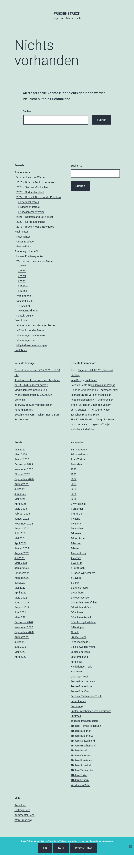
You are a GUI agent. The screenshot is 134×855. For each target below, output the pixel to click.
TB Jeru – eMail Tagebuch (86, 725)
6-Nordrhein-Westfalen (84, 602)
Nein (61, 848)
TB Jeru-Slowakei (81, 765)
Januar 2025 (21, 518)
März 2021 (20, 617)
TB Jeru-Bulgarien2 (82, 735)
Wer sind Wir (23, 295)
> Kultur (22, 290)
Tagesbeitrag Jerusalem (85, 720)
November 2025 (23, 469)
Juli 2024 (19, 533)
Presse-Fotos (24, 246)
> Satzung (24, 305)
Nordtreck (76, 671)
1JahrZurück (78, 459)
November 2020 (23, 627)
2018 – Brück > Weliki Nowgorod (35, 226)
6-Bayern (76, 577)
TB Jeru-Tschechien (82, 770)
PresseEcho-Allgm (81, 686)
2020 (73, 469)
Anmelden (20, 805)
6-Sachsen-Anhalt (81, 617)
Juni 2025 (20, 493)
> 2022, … (23, 285)
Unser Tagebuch (25, 241)
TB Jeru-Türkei (79, 775)
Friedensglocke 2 (80, 641)
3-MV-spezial (78, 503)
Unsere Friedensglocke (29, 256)
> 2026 (22, 266)
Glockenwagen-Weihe (83, 646)
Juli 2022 (19, 582)
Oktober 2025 (22, 474)
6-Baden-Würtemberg (83, 572)
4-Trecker (76, 543)
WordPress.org (23, 820)
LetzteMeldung (79, 656)
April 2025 (20, 503)
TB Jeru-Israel (79, 750)
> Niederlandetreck (29, 206)
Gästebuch (20, 350)
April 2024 (20, 543)
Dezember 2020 (23, 622)
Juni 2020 (20, 646)
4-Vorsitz (76, 558)
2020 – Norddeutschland (30, 221)
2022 (73, 479)
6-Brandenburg (79, 587)
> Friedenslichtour (28, 202)
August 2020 (21, 637)
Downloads (20, 320)
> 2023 (22, 280)
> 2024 (22, 276)
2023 (73, 484)
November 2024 (23, 523)
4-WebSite (76, 562)
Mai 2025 (19, 498)
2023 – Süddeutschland (30, 192)
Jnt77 (74, 409)
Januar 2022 (21, 602)
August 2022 (21, 577)
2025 (73, 493)
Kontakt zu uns (25, 315)
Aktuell (75, 632)
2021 (73, 474)
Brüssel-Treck (78, 637)
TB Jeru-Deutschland (83, 740)
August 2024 (21, 528)
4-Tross (75, 548)
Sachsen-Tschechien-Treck (86, 696)
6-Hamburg (77, 592)
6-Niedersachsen (80, 597)
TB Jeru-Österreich (81, 755)
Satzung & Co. (24, 300)
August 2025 (21, 484)
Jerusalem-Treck (80, 651)
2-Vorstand (77, 464)
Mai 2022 (19, 587)
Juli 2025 (19, 488)
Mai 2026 (19, 449)
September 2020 (24, 632)
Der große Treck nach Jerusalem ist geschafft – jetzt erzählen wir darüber (92, 424)
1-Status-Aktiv (79, 449)
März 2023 (20, 562)
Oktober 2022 (22, 572)
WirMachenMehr (80, 785)
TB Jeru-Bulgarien (81, 730)
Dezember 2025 (23, 464)
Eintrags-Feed (22, 810)
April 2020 (20, 656)
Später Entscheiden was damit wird (91, 711)
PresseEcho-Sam (80, 691)
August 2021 (21, 607)
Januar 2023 (21, 567)
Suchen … (28, 111)
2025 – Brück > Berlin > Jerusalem (36, 182)
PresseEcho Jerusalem (84, 681)
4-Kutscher (77, 528)
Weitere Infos (83, 848)
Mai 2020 (19, 651)
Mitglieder (76, 661)
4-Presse (76, 533)
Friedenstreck (22, 172)
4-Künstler (76, 523)
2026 (73, 498)
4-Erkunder (77, 508)
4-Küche (75, 518)
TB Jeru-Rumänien (81, 760)
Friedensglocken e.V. (26, 251)
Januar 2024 (21, 548)
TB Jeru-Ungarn (80, 780)
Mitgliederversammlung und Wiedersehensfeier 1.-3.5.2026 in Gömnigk (33, 394)
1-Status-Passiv (80, 454)
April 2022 (20, 592)
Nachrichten (21, 231)
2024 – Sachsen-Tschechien (32, 187)
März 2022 (20, 597)
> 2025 (22, 271)
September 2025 (24, 479)
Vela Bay (76, 380)
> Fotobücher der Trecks (30, 330)
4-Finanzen (77, 513)
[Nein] (130, 846)
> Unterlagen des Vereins (30, 335)
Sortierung (77, 706)
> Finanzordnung (28, 310)
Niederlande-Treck (81, 666)
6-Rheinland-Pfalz (81, 607)
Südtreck (76, 715)
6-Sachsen (77, 612)
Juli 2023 (19, 558)
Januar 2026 (21, 459)
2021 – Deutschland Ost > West (34, 216)
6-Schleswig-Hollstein (83, 622)
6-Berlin (75, 582)
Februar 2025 (22, 513)
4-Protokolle (78, 538)
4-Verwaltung (78, 553)
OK (45, 848)
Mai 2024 (19, 538)
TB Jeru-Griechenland (83, 745)
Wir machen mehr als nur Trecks (35, 261)
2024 (73, 488)
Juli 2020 (19, 641)
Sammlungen (78, 701)
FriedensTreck (67, 14)
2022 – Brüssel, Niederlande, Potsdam (38, 197)
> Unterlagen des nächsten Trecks (35, 325)
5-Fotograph (78, 567)
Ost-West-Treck (79, 676)
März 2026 (20, 454)
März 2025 (20, 508)
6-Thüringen (78, 627)
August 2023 (21, 553)
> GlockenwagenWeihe (31, 211)
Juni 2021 (20, 612)
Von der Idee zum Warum (30, 177)
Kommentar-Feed (24, 814)
